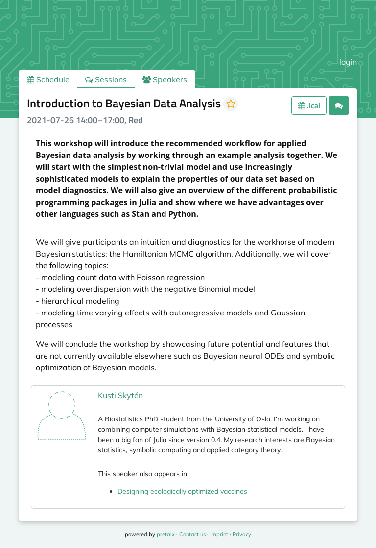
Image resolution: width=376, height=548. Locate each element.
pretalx (166, 534)
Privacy (242, 534)
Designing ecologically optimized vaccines (182, 491)
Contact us (192, 534)
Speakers (164, 79)
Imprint (219, 534)
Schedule (48, 79)
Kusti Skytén (120, 395)
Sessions (106, 79)
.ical (309, 105)
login (348, 62)
